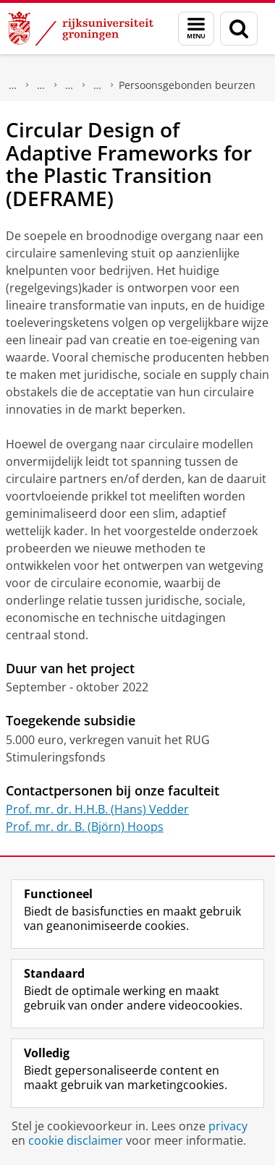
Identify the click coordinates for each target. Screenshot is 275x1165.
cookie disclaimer (75, 1140)
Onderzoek (69, 85)
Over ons (13, 85)
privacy (228, 1126)
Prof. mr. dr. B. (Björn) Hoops (85, 827)
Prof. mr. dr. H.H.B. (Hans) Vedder (97, 809)
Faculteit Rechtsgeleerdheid (41, 85)
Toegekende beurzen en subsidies (97, 85)
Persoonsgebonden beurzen (187, 85)
